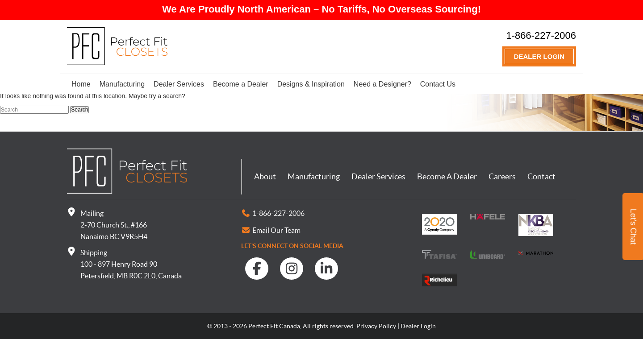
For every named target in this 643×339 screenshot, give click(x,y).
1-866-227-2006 (541, 35)
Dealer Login (539, 56)
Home (81, 84)
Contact (541, 176)
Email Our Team (276, 230)
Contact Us (437, 84)
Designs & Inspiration (311, 84)
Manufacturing (122, 84)
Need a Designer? (382, 84)
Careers (502, 176)
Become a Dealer (240, 84)
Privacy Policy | (377, 326)
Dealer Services (179, 84)
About (265, 176)
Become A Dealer (447, 176)
